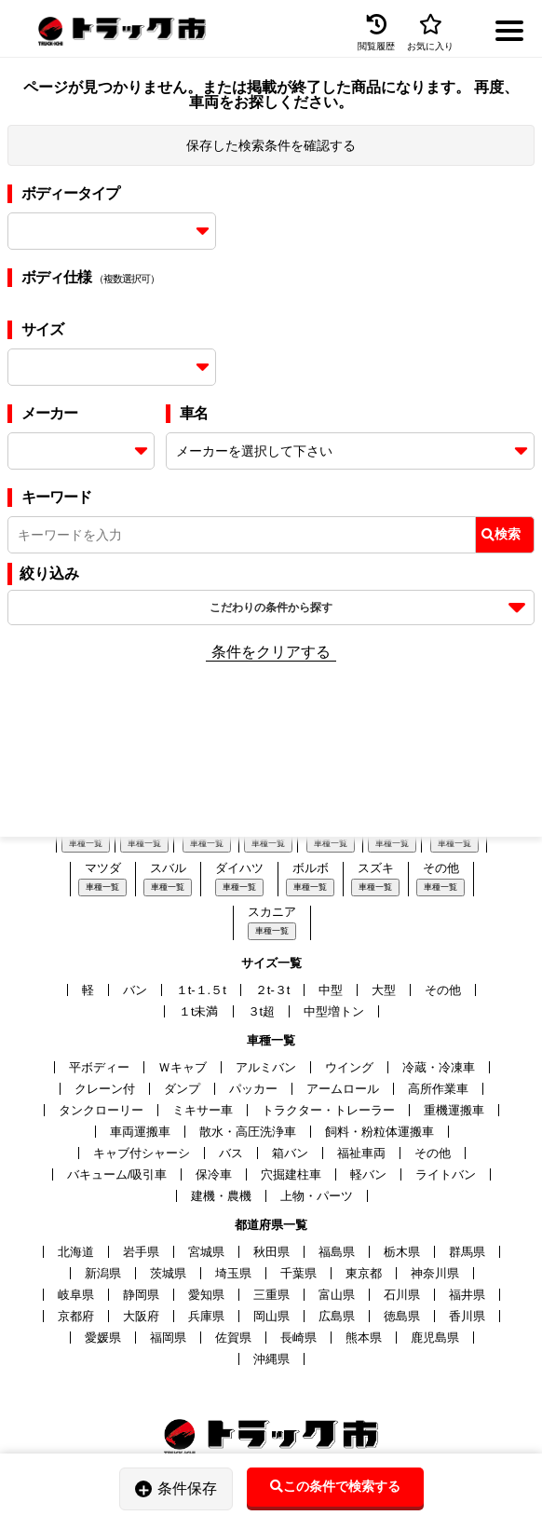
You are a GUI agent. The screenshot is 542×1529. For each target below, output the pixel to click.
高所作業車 (438, 1089)
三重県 (271, 1295)
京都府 (76, 1316)
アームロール (342, 1089)
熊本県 (364, 1338)
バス (231, 1153)
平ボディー (99, 1067)
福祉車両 (361, 1153)
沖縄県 (271, 1359)
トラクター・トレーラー (328, 1110)
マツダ (103, 868)
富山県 (336, 1295)
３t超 (262, 1011)
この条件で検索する (335, 1486)
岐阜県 (76, 1295)
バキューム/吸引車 (117, 1174)
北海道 (76, 1252)
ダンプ (182, 1089)
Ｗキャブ (182, 1067)
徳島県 (402, 1316)
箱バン (290, 1153)
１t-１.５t (201, 990)
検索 (501, 533)
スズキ (376, 868)
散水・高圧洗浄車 (247, 1132)
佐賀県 (233, 1338)
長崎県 (298, 1338)
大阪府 (141, 1316)
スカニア (272, 912)
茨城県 (168, 1273)
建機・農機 (221, 1196)
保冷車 (214, 1174)
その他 (441, 868)
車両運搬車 (140, 1132)
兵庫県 (206, 1316)
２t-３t (273, 990)
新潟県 (103, 1273)
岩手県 (141, 1252)
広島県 (336, 1316)
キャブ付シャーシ (141, 1153)
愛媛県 (103, 1338)
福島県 (336, 1252)
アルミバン (266, 1067)
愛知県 (206, 1295)
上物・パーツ (316, 1196)
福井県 (467, 1295)
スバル (168, 868)
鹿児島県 (435, 1338)
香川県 (467, 1316)
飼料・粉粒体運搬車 (379, 1132)
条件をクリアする (271, 652)
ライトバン (445, 1174)
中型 (330, 990)
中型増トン (334, 1011)
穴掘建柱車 (291, 1174)
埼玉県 (233, 1273)
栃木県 (402, 1252)
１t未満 (199, 1011)
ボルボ (310, 868)
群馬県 (467, 1252)
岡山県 (271, 1316)
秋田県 (271, 1252)
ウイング (349, 1067)
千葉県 (298, 1273)
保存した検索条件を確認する (271, 145)
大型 (384, 990)
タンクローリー (101, 1110)
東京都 (364, 1273)
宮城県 (206, 1252)
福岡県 (168, 1338)
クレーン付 (105, 1089)
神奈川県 (435, 1273)
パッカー (253, 1089)
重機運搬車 (454, 1110)
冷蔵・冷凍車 (438, 1067)
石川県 (402, 1295)
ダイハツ (239, 868)
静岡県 (141, 1295)
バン (135, 990)
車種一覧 (85, 843)
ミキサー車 (202, 1110)
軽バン (368, 1174)
